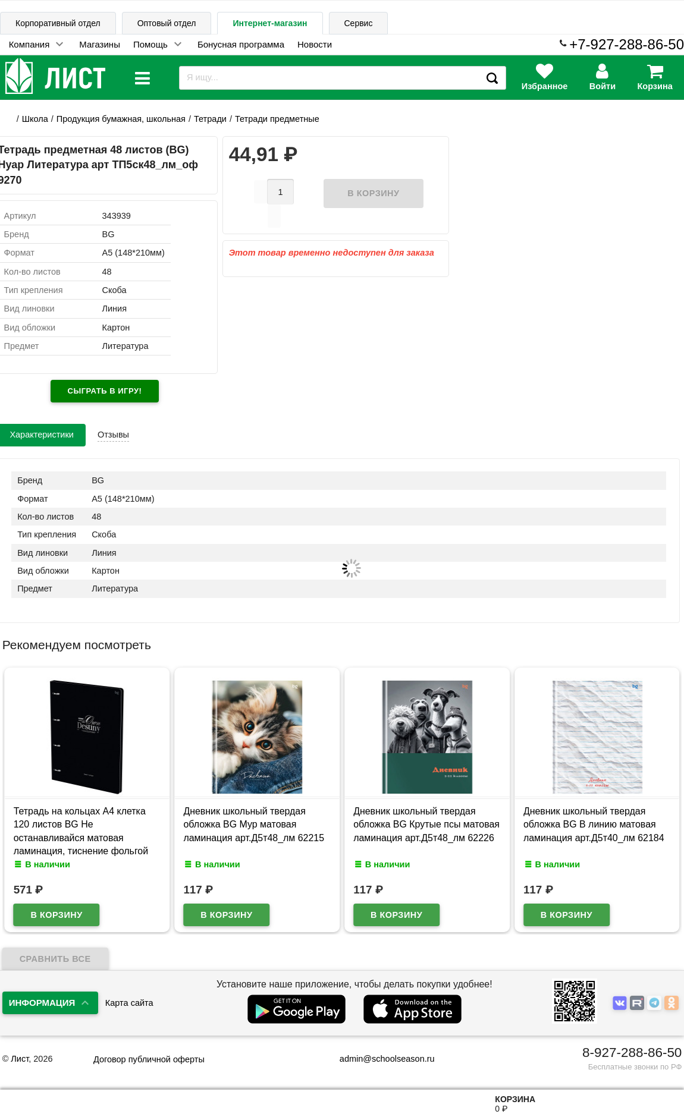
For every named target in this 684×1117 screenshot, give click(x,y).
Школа (35, 119)
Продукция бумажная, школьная (121, 119)
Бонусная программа (240, 44)
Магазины (99, 44)
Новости (314, 44)
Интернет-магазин (270, 23)
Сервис (358, 23)
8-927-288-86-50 (632, 1052)
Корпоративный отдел (58, 23)
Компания (29, 44)
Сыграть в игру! (105, 390)
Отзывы (113, 434)
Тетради (210, 119)
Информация (42, 1003)
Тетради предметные (277, 119)
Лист (20, 1058)
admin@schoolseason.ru (380, 1058)
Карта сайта (129, 1003)
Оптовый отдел (166, 23)
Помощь (150, 44)
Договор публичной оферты (149, 1059)
